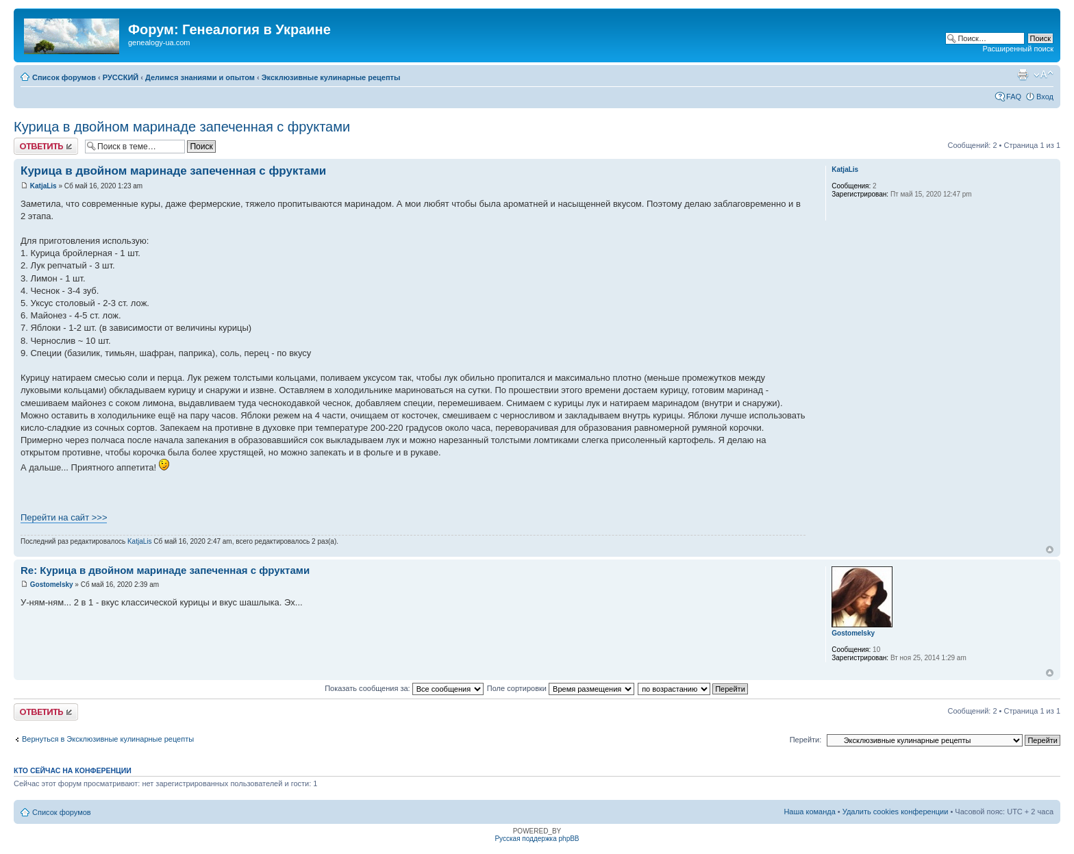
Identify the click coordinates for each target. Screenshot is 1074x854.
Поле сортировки (560, 688)
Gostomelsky (51, 584)
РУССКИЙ (120, 77)
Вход (1044, 96)
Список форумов (64, 77)
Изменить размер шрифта (1043, 74)
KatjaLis (43, 186)
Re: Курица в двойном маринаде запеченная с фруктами (165, 570)
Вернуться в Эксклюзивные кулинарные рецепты (108, 739)
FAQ (1013, 96)
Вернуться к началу (1049, 549)
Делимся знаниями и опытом (200, 77)
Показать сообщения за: (404, 688)
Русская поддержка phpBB (537, 838)
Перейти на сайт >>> (64, 517)
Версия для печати (1022, 74)
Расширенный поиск (1017, 49)
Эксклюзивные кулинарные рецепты (331, 77)
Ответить (46, 146)
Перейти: (806, 740)
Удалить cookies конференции (895, 811)
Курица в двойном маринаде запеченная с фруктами (182, 126)
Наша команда (809, 811)
